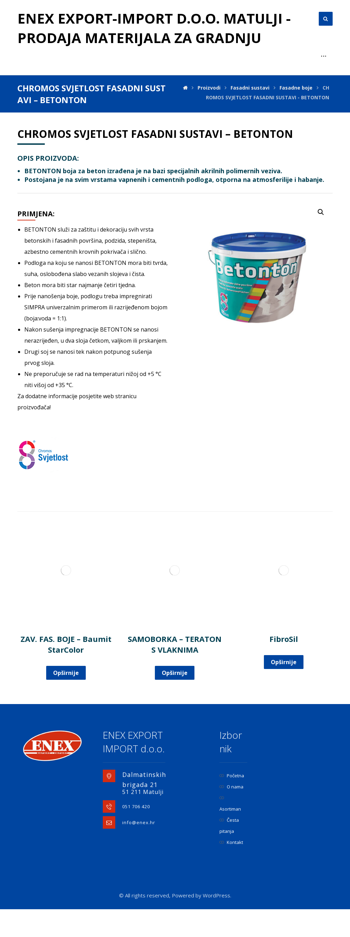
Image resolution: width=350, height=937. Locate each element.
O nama (231, 787)
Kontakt (231, 842)
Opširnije (66, 673)
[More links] (324, 56)
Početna (231, 775)
